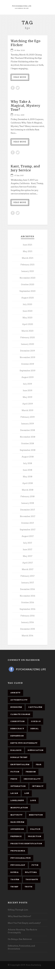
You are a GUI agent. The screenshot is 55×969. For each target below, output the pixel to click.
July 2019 (27, 384)
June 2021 (27, 245)
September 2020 (27, 291)
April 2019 (27, 404)
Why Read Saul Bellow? (19, 916)
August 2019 (27, 377)
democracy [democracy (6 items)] (17, 729)
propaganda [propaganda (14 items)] (17, 851)
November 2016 (27, 596)
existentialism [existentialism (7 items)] (19, 764)
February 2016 (28, 616)
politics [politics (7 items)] (35, 829)
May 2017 (27, 556)
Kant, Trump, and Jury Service (25, 168)
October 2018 (27, 443)
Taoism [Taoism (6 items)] (14, 879)
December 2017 (27, 510)
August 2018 (28, 457)
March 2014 (27, 636)
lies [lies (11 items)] (26, 793)
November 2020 (27, 278)
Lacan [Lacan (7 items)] (14, 793)
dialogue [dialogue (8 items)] (15, 750)
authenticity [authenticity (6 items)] (19, 700)
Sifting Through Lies (18, 910)
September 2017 (27, 530)
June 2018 (27, 470)
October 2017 (27, 523)
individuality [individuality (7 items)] (32, 779)
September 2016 (27, 609)
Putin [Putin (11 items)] (35, 865)
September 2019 (27, 371)
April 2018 (27, 483)
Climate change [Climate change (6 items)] (20, 714)
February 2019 (28, 417)
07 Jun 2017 (19, 175)
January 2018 (27, 503)
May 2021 (27, 251)
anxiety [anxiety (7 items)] (15, 693)
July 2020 (27, 304)
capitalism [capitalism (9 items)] (35, 707)
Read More (19, 77)
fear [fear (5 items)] (38, 764)
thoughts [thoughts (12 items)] (32, 879)
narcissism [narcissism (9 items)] (17, 822)
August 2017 (28, 536)
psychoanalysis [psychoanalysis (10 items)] (20, 858)
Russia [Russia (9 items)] (14, 872)
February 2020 (27, 337)
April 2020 (27, 324)
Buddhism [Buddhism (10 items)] (16, 707)
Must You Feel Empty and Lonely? (24, 923)
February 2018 (27, 496)
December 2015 (27, 629)
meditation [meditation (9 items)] (36, 815)
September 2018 (27, 450)
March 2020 (27, 331)
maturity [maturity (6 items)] (16, 815)
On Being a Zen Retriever (20, 939)
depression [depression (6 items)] (17, 736)
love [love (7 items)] (33, 800)
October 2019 (27, 364)
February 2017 (27, 576)
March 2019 (27, 410)
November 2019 (27, 357)
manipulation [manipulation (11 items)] (19, 808)
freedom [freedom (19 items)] (31, 772)
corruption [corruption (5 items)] (17, 721)
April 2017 (27, 563)
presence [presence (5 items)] (16, 836)
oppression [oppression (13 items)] (17, 829)
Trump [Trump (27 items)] (14, 887)
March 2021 (27, 258)
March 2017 (27, 569)
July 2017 (27, 543)
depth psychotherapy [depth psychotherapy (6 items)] (24, 743)
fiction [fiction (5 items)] (14, 772)
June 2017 (27, 549)
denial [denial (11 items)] (35, 729)
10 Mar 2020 (19, 50)
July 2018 (27, 463)
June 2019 (27, 390)
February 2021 (27, 265)
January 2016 (27, 622)
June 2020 (27, 311)
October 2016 (27, 602)
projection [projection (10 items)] (34, 836)
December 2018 (27, 430)
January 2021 (27, 271)
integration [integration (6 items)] (18, 786)
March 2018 (27, 490)
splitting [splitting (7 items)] (31, 872)
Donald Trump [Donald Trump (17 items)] (18, 757)
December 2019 (27, 351)
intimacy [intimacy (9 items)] (38, 786)
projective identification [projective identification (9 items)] (26, 844)
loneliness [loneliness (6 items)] (17, 800)
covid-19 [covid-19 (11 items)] (36, 721)
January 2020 (27, 344)
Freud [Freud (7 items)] (13, 779)
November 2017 (27, 516)
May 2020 (27, 318)
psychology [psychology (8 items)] (17, 865)
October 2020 (27, 284)
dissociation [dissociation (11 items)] (35, 750)
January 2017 (27, 583)
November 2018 (27, 437)
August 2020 (27, 298)
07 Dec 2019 (19, 115)
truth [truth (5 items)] (28, 887)
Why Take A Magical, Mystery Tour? (25, 106)
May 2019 (27, 397)
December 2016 (27, 589)
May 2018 (27, 477)
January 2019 (27, 424)
